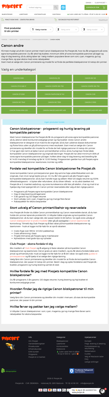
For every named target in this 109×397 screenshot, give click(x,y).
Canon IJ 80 (90, 94)
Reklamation (90, 351)
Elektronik (57, 14)
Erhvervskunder (34, 349)
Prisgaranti (32, 354)
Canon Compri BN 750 (90, 86)
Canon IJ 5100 (90, 102)
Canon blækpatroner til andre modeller (29, 221)
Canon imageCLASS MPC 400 (54, 110)
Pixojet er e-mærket (36, 357)
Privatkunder (33, 346)
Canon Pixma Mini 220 (19, 110)
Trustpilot (103, 20)
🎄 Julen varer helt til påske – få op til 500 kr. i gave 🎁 (87, 14)
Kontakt (88, 341)
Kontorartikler (40, 14)
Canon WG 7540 (18, 102)
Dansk (88, 3)
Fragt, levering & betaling (95, 344)
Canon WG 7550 (54, 102)
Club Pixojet (100, 3)
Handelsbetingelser (36, 344)
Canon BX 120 (90, 78)
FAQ (86, 359)
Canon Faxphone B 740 (54, 94)
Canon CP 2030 (18, 94)
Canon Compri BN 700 (54, 86)
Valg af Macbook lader (94, 356)
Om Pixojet (33, 341)
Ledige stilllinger (91, 362)
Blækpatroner (7, 14)
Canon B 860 (18, 78)
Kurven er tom (96, 7)
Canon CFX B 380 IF (18, 86)
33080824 (34, 383)
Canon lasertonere (78, 221)
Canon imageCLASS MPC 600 (90, 110)
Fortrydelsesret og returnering (92, 347)
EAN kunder (33, 352)
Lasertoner (23, 14)
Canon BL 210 (54, 78)
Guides (88, 354)
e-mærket (63, 7)
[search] (40, 7)
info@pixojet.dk (87, 383)
